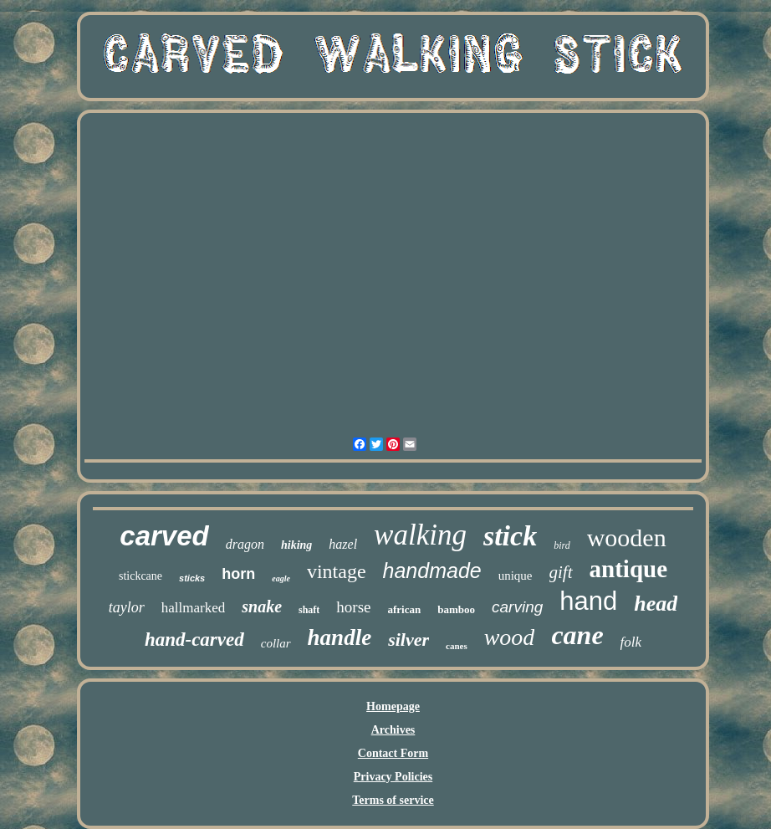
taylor (127, 607)
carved (164, 535)
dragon (245, 544)
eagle (281, 578)
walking (420, 535)
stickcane (140, 576)
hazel (343, 544)
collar (276, 643)
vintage (336, 571)
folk (631, 642)
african (404, 609)
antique (628, 568)
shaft (309, 610)
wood (509, 637)
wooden (626, 537)
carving (517, 607)
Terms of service (392, 800)
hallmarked (193, 608)
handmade (432, 570)
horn (238, 573)
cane (577, 635)
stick (510, 535)
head (655, 603)
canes (456, 646)
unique (515, 575)
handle (340, 637)
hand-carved (194, 639)
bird (562, 545)
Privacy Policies (393, 776)
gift (561, 572)
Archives (393, 730)
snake (262, 606)
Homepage (393, 706)
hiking (296, 545)
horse (353, 607)
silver (408, 639)
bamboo (456, 609)
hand (588, 601)
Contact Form (393, 753)
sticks (192, 578)
